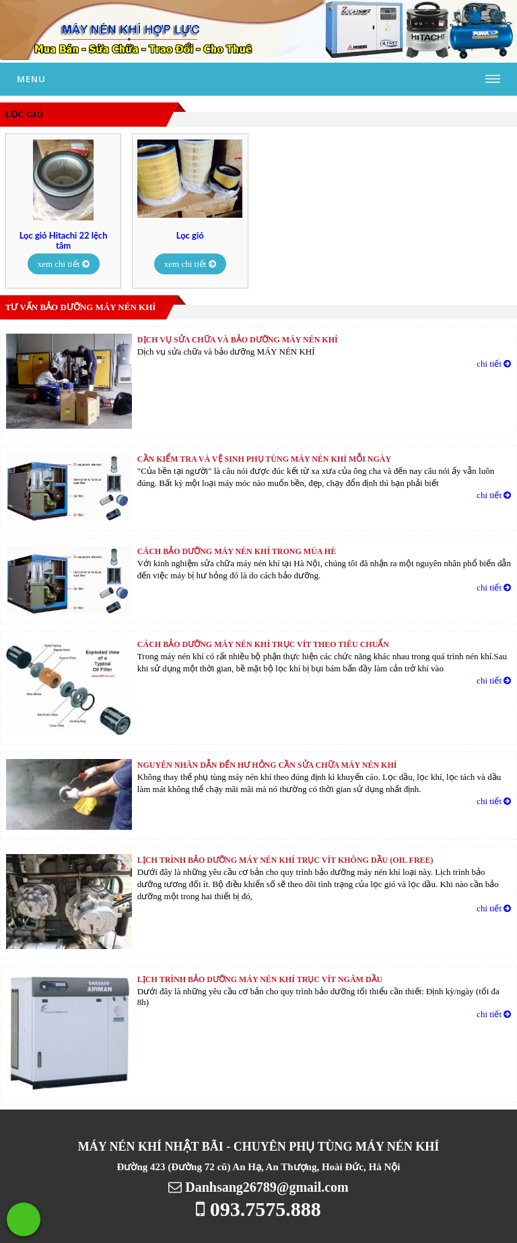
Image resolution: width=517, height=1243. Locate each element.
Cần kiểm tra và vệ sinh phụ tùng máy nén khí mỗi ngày (264, 459)
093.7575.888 (258, 1209)
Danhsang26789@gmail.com (258, 1187)
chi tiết (494, 364)
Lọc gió (190, 236)
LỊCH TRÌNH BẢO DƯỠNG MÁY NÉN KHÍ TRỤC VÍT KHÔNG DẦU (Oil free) (285, 860)
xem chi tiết (64, 264)
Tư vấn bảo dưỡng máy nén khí (80, 307)
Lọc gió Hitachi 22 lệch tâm (64, 241)
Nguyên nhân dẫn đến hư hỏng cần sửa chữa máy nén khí (267, 765)
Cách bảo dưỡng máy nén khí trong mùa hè (236, 551)
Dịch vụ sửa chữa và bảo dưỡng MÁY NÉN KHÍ (237, 339)
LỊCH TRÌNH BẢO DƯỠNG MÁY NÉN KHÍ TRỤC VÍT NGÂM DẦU (259, 979)
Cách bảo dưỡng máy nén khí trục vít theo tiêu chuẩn (263, 644)
